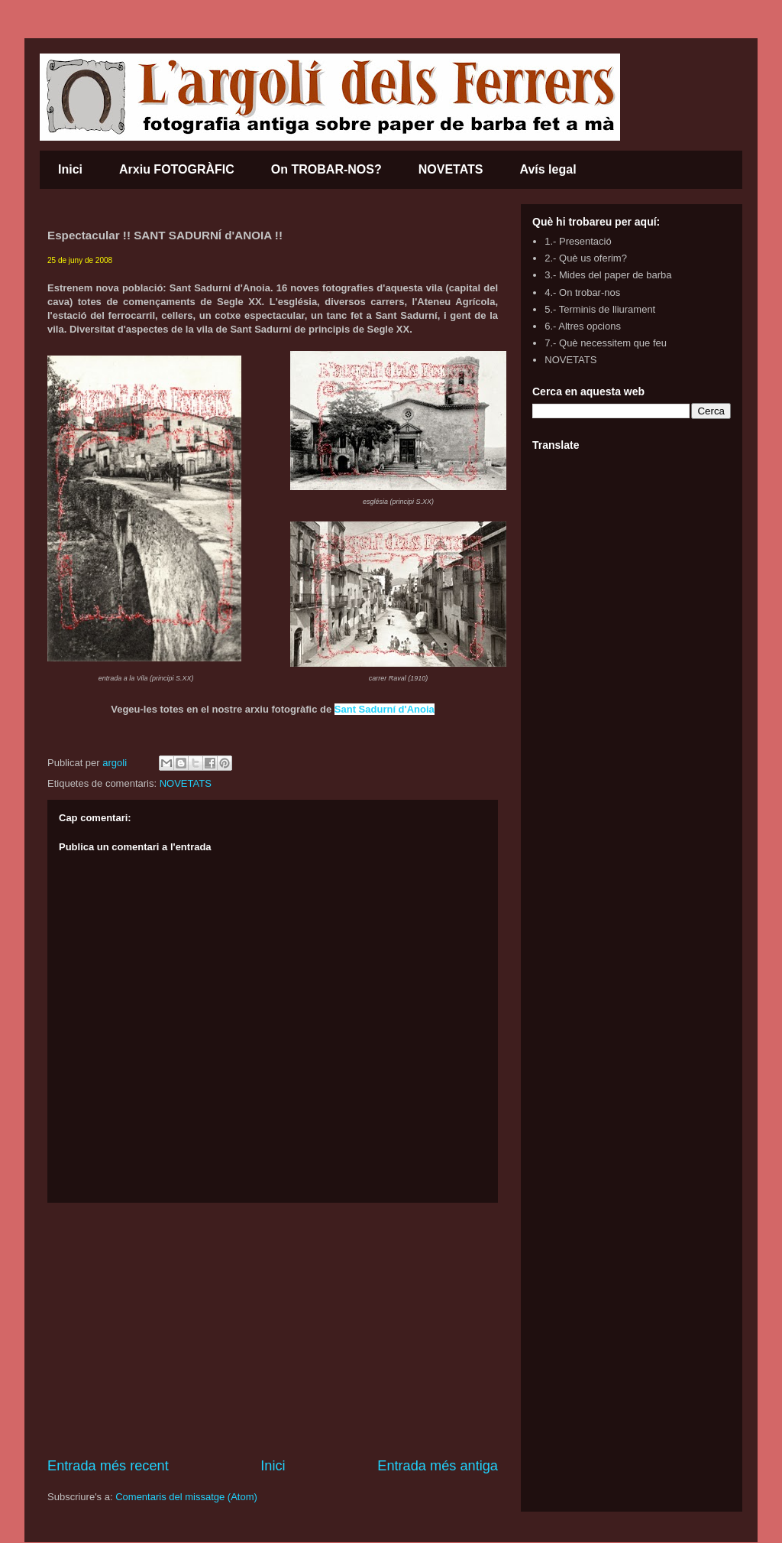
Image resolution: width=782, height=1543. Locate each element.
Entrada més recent (108, 1465)
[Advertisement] (272, 1330)
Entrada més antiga (437, 1465)
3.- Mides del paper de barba (607, 275)
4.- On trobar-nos (582, 292)
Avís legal (547, 169)
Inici (70, 169)
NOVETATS (450, 169)
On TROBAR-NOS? (326, 169)
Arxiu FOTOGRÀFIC (176, 169)
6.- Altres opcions (582, 326)
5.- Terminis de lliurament (599, 309)
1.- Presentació (577, 241)
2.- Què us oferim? (585, 258)
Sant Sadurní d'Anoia (384, 709)
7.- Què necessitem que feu (605, 343)
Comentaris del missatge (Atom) (186, 1496)
